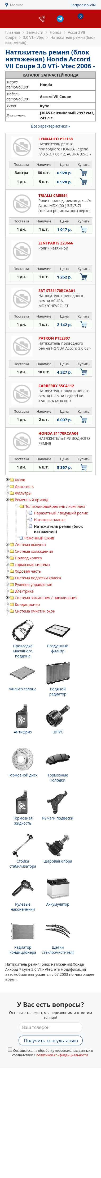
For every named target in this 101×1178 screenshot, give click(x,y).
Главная (12, 32)
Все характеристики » (50, 126)
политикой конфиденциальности (62, 1055)
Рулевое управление (33, 584)
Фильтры (23, 493)
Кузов (20, 479)
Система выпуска (30, 544)
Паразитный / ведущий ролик (61, 513)
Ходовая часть (28, 571)
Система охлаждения (34, 551)
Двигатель (24, 486)
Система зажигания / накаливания (46, 597)
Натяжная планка (49, 519)
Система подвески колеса (38, 577)
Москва (17, 4)
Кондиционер (27, 604)
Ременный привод (31, 499)
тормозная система (32, 564)
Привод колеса (28, 557)
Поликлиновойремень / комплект (55, 506)
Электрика (24, 591)
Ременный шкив (39, 538)
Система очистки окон (35, 611)
